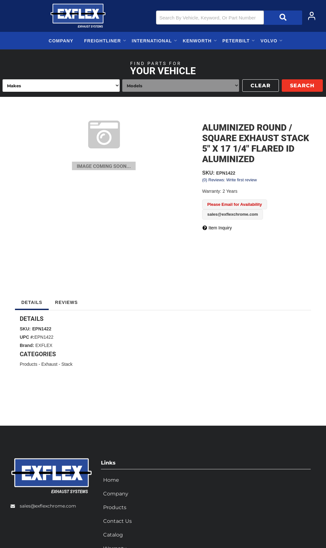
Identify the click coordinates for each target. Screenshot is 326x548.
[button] (229, 18)
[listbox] (61, 85)
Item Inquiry (220, 227)
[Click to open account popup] (311, 16)
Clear (261, 86)
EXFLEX (44, 345)
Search (302, 86)
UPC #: (27, 337)
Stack (67, 364)
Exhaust (49, 364)
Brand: (27, 345)
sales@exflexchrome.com (48, 505)
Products (28, 364)
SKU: (208, 173)
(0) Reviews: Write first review (229, 179)
